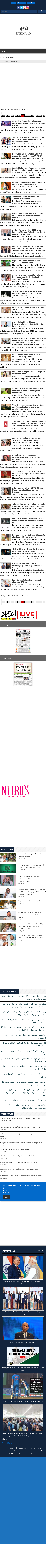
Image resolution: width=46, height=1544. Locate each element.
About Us (12, 1448)
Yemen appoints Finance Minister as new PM (23, 1342)
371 (37, 115)
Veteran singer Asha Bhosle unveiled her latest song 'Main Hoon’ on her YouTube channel (27, 293)
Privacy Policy (15, 1450)
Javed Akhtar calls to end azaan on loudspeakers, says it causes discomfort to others (28, 473)
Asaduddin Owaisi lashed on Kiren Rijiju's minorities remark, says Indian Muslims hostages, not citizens (31, 926)
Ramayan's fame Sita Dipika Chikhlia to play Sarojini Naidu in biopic (28, 536)
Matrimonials (21, 3)
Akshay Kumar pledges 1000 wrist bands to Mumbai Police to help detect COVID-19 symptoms (28, 232)
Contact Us (24, 1450)
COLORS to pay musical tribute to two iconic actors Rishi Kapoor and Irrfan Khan (28, 520)
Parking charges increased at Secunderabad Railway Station (18, 1162)
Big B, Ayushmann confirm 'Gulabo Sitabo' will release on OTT (27, 261)
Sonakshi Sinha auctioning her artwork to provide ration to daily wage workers (29, 169)
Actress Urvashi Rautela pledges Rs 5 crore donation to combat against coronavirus (27, 390)
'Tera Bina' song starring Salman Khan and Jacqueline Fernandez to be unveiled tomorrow (28, 407)
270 (26, 115)
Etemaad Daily (7, 1443)
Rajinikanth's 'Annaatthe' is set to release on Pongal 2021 (26, 355)
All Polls (32, 1448)
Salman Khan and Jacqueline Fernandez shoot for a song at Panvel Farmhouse (29, 505)
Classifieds (31, 3)
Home (1, 57)
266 (13, 115)
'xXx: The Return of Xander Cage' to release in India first (17, 1156)
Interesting (14, 61)
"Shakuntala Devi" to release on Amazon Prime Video (25, 197)
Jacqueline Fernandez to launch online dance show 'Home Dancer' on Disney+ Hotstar (28, 123)
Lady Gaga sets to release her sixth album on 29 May (26, 581)
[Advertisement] (22, 19)
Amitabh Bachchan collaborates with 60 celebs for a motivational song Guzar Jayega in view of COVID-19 (29, 340)
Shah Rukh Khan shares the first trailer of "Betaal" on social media (28, 550)
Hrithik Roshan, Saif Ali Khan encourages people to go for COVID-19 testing (28, 565)
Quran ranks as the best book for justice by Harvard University (19, 1169)
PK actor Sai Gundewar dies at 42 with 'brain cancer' (28, 308)
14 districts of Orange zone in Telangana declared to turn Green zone (21, 1175)
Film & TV (5, 61)
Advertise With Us (23, 1448)
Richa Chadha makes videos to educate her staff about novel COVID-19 (28, 183)
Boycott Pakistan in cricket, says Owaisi (30, 901)
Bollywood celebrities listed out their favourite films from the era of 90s (28, 247)
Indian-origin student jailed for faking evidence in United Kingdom (20, 1127)
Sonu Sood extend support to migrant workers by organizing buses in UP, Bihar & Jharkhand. (28, 139)
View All (41, 1251)
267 (16, 115)
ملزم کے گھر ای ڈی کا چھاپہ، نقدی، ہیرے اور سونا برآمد (25, 1100)
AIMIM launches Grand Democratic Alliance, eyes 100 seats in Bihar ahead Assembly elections (30, 879)
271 (29, 115)
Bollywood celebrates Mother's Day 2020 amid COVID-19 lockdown (27, 439)
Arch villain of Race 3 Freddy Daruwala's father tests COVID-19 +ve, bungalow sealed (28, 324)
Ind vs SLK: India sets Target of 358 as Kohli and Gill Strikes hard (23, 1401)
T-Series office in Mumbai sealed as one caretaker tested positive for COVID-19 (29, 422)
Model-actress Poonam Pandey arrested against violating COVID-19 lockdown (27, 457)
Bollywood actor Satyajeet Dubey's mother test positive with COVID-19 (27, 155)
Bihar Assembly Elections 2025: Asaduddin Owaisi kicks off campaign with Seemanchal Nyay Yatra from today (32, 892)
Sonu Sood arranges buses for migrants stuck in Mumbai (28, 372)
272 (33, 115)
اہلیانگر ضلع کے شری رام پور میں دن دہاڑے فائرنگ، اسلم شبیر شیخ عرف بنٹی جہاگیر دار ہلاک (24, 1092)
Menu (3, 51)
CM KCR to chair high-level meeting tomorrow (14, 1149)
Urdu (13, 3)
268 (19, 115)
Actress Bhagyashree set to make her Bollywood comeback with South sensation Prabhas (27, 277)
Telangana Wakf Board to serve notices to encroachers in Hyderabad (21, 1143)
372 (41, 115)
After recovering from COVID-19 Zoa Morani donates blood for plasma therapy (27, 490)
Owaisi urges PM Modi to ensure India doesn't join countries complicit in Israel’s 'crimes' (31, 915)
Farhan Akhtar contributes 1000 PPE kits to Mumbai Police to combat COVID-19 (27, 215)
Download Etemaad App (36, 1450)
